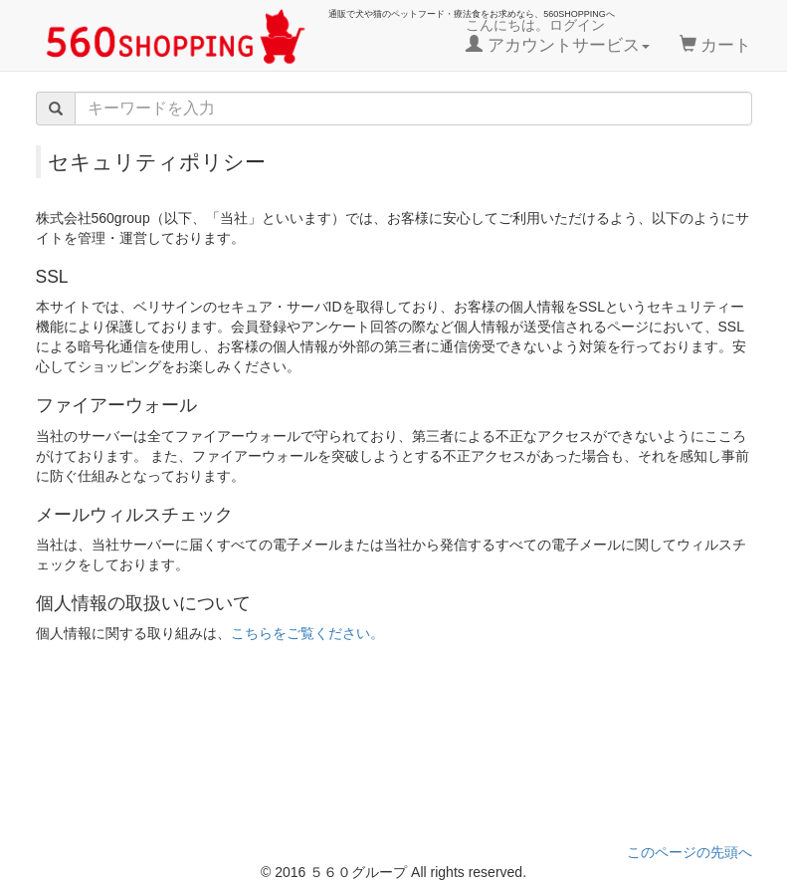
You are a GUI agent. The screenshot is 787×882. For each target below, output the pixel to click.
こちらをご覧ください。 (307, 633)
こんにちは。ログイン (558, 36)
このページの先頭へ (689, 852)
